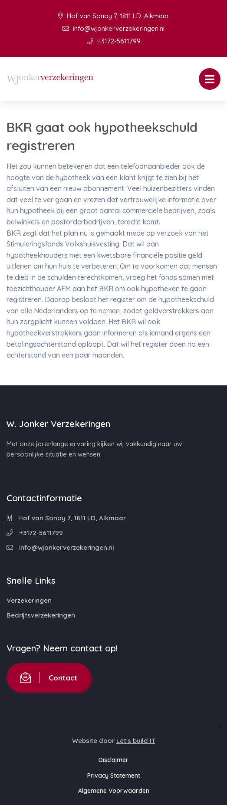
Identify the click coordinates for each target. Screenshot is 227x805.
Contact (48, 677)
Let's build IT (135, 740)
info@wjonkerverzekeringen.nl (113, 28)
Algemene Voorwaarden (113, 791)
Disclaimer (113, 760)
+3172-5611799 (114, 41)
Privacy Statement (113, 775)
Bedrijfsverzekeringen (41, 615)
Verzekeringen (29, 600)
